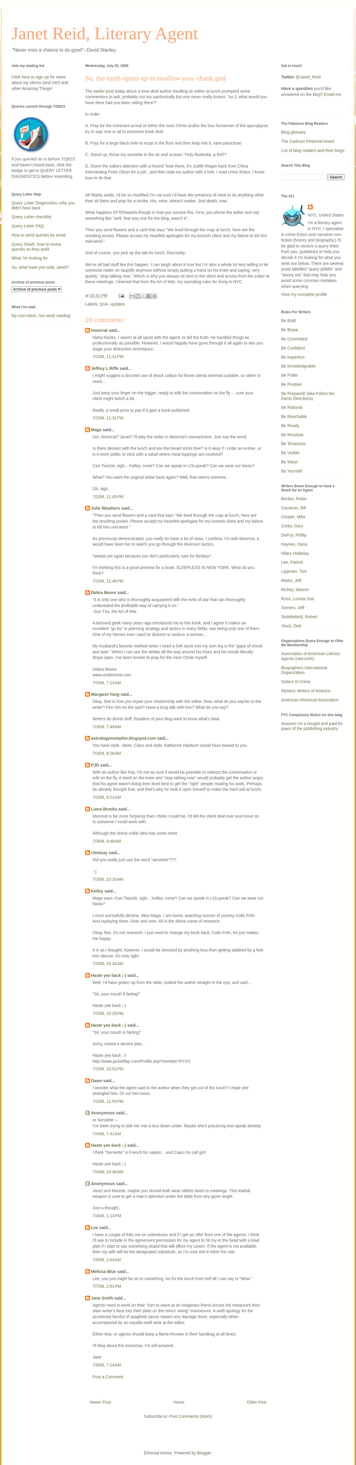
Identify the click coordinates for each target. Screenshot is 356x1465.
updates (117, 304)
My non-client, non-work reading (40, 315)
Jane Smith (102, 1298)
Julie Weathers (105, 508)
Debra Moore (103, 592)
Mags (96, 429)
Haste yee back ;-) (108, 975)
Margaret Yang (105, 694)
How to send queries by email (38, 235)
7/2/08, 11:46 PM (108, 581)
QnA (104, 304)
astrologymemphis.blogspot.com (123, 738)
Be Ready (290, 425)
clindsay (99, 852)
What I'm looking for (29, 258)
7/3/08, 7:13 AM (107, 682)
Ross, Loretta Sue (297, 598)
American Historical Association (310, 700)
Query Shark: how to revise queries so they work (36, 247)
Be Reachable (294, 416)
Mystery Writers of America (305, 690)
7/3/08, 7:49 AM (107, 726)
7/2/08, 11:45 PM (108, 496)
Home (178, 1402)
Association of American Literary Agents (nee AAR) (310, 656)
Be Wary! (289, 462)
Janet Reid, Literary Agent (104, 33)
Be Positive (291, 384)
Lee (94, 1227)
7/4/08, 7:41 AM (107, 1133)
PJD (95, 765)
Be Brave (289, 329)
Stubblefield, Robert (299, 616)
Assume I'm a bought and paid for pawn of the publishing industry (312, 726)
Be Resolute (292, 434)
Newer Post (100, 1402)
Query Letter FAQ (27, 226)
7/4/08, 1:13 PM (107, 1215)
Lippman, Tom (294, 571)
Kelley (97, 891)
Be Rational (291, 407)
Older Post (256, 1402)
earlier (103, 91)
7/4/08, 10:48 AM (108, 1171)
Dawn (96, 1080)
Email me (332, 94)
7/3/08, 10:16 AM (108, 879)
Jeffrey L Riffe (104, 368)
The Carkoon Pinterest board (307, 141)
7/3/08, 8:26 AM (107, 753)
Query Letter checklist (31, 216)
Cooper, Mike (293, 516)
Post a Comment (108, 1376)
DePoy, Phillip (293, 535)
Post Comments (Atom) (190, 1416)
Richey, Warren (295, 589)
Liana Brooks (104, 809)
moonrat (99, 330)
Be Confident (293, 348)
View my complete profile (304, 294)
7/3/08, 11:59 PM (108, 1101)
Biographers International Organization (304, 670)
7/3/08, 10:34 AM (108, 963)
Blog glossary (293, 132)
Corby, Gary (292, 526)
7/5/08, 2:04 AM (107, 1259)
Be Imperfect (292, 357)
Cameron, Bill (293, 508)
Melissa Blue (103, 1271)
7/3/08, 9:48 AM (107, 841)
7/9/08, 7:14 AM (107, 1365)
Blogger (204, 1453)
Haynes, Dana (294, 544)
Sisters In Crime (296, 681)
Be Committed (294, 339)
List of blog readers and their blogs (313, 150)
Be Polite (289, 375)
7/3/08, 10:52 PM (108, 1069)
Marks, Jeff (291, 580)
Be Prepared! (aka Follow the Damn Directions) (307, 396)
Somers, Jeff (292, 607)
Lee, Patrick (292, 562)
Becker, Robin (294, 498)
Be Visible (290, 452)
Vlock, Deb (291, 626)
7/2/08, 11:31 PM (108, 356)
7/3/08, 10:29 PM (108, 1013)
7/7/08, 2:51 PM (107, 1286)
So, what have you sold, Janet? (40, 267)
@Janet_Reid (308, 77)
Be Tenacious (293, 443)
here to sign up (36, 77)
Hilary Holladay (295, 553)
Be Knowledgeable (298, 366)
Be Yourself (291, 471)
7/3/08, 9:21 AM (107, 797)
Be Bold (288, 320)
